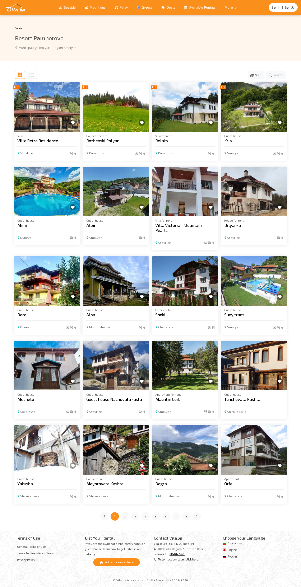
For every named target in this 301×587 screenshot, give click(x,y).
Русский (233, 556)
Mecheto (25, 398)
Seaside (67, 7)
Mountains (95, 7)
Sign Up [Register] (290, 7)
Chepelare (166, 327)
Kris (228, 140)
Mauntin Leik (167, 398)
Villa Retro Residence (37, 140)
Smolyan (233, 153)
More (230, 7)
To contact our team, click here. (176, 559)
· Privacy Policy (25, 560)
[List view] (32, 75)
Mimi (22, 224)
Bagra (161, 483)
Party (121, 7)
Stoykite (26, 153)
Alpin (91, 224)
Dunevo (26, 237)
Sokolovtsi (28, 411)
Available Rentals (200, 7)
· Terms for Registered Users (35, 553)
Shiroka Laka (236, 411)
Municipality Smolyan (34, 48)
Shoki (160, 314)
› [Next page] (197, 515)
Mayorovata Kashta (105, 483)
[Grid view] (20, 75)
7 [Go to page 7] (176, 516)
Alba (90, 314)
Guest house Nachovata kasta (114, 398)
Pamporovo (97, 153)
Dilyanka (232, 224)
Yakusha (25, 483)
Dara (21, 314)
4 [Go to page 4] (145, 516)
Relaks (161, 140)
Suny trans (234, 314)
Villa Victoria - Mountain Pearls (178, 227)
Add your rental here (116, 562)
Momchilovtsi (99, 327)
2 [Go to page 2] (125, 516)
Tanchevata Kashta (242, 398)
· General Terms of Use (31, 546)
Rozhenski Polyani (103, 140)
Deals (168, 7)
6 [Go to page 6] (166, 516)
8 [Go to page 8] (186, 516)
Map (255, 75)
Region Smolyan (64, 48)
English (232, 549)
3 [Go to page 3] (135, 516)
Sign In (276, 7)
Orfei (229, 483)
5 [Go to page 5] (156, 516)
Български (235, 543)
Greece (145, 7)
